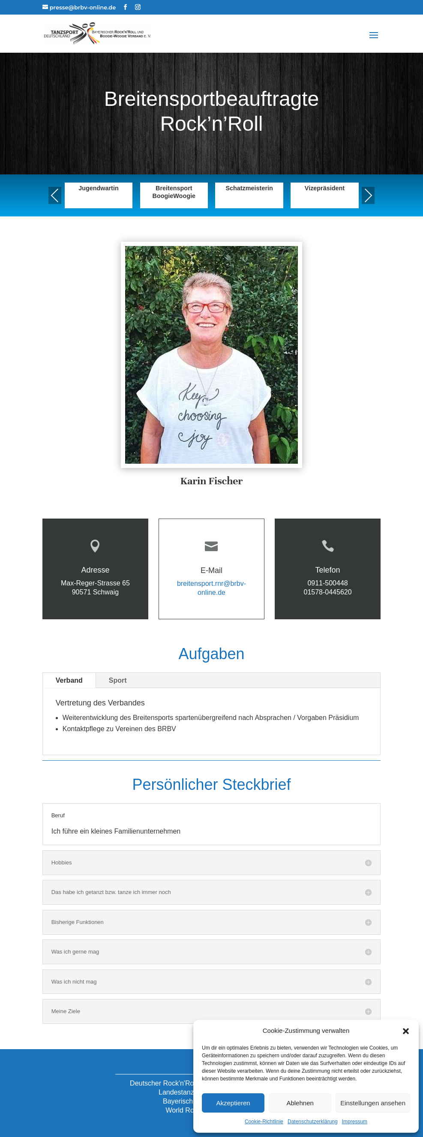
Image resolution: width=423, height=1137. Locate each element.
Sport (118, 680)
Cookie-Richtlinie (264, 1122)
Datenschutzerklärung (313, 1122)
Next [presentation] (368, 195)
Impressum (354, 1122)
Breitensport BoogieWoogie (174, 192)
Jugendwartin (98, 188)
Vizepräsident (325, 188)
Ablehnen (299, 1103)
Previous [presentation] (54, 195)
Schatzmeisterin (249, 188)
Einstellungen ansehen (372, 1103)
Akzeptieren (233, 1103)
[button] (406, 1031)
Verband (69, 680)
